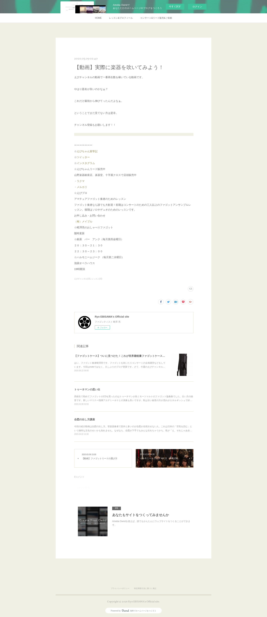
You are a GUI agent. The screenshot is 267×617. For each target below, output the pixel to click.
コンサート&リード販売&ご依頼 (156, 18)
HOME (98, 18)
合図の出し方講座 (84, 419)
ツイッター (83, 157)
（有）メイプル (83, 221)
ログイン (197, 6)
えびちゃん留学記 (87, 151)
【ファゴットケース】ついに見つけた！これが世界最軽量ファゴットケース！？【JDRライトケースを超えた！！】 (141, 355)
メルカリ (82, 187)
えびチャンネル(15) (82, 279)
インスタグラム (86, 163)
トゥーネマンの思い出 (87, 389)
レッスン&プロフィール (121, 18)
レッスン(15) (97, 279)
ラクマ (81, 181)
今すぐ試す (175, 6)
